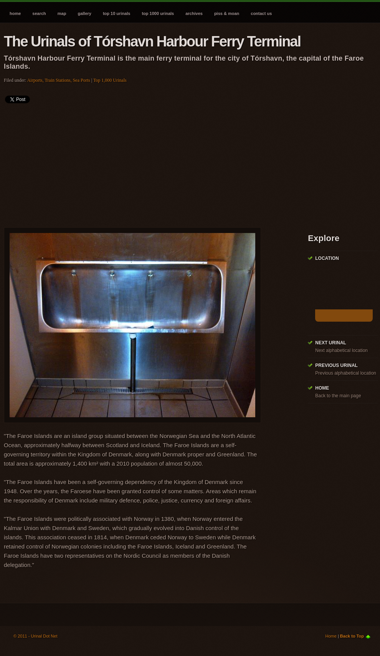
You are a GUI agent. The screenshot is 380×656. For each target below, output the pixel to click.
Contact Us (261, 13)
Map (62, 13)
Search (39, 13)
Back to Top (352, 636)
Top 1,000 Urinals (110, 80)
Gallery (84, 13)
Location (327, 258)
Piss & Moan (226, 13)
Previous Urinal (336, 365)
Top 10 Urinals (117, 13)
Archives (194, 13)
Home (15, 13)
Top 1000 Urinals (158, 13)
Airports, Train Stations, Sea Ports (58, 80)
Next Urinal (330, 342)
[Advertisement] (96, 162)
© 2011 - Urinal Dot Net (35, 636)
